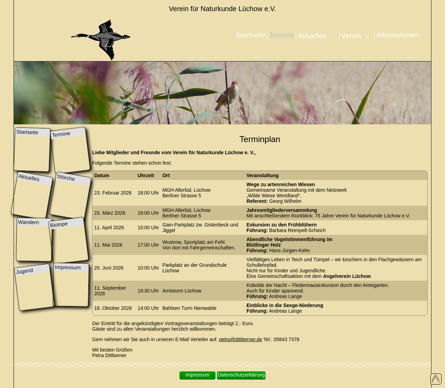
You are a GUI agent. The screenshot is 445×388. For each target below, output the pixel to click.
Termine (281, 35)
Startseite (250, 35)
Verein (357, 36)
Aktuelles (318, 36)
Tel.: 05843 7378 (280, 339)
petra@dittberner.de (240, 339)
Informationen (398, 35)
